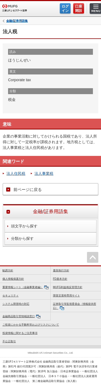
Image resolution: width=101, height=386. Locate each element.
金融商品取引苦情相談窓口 (21, 316)
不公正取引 (9, 341)
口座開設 (78, 8)
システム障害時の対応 (15, 303)
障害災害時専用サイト (66, 295)
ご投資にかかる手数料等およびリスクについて (30, 324)
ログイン (65, 8)
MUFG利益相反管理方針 (67, 287)
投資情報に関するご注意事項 (19, 333)
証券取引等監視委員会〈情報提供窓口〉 (74, 306)
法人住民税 (15, 173)
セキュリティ (10, 295)
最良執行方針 (61, 270)
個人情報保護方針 (13, 278)
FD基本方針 (60, 278)
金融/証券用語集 (17, 20)
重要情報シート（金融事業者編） (25, 287)
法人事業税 (43, 173)
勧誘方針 (7, 270)
